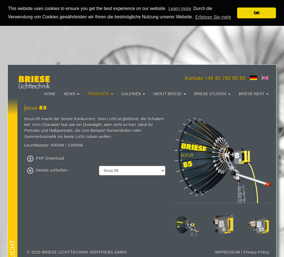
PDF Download (45, 158)
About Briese (169, 93)
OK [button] (256, 13)
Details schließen (47, 170)
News (71, 93)
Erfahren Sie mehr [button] (213, 17)
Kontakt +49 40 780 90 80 (215, 78)
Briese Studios (212, 93)
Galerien (133, 93)
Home (49, 93)
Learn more (179, 8)
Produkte (100, 93)
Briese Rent (253, 93)
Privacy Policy (256, 252)
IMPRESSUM (227, 252)
